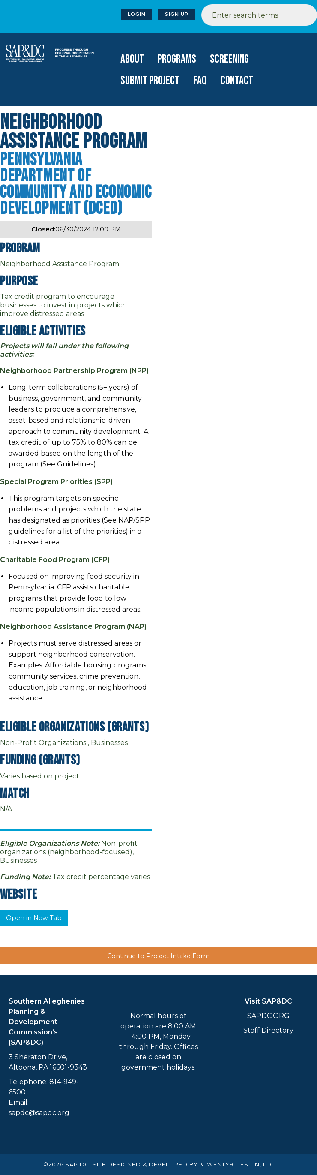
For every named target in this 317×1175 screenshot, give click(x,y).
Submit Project (149, 80)
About (132, 59)
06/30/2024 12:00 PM (76, 229)
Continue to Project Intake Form (158, 956)
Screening (229, 59)
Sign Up (176, 14)
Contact (237, 80)
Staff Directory (268, 1030)
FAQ (200, 80)
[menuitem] (132, 59)
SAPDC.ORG (268, 1016)
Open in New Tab (34, 918)
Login (137, 14)
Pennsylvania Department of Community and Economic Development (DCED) (76, 184)
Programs (177, 59)
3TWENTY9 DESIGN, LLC (237, 1164)
